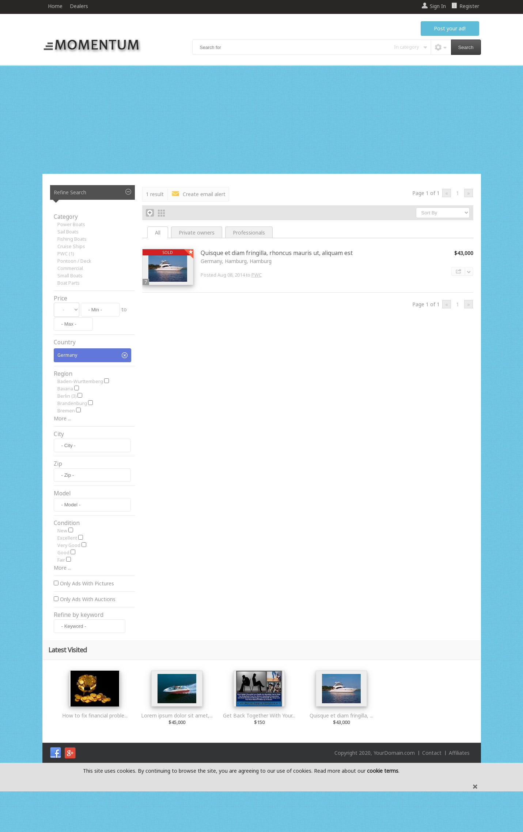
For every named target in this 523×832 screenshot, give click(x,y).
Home (55, 6)
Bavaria (65, 389)
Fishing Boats (72, 239)
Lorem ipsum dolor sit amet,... (177, 756)
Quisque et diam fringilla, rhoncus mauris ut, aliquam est (277, 253)
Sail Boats (68, 232)
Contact (431, 793)
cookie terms (382, 811)
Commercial (70, 268)
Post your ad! (450, 28)
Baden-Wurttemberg (80, 381)
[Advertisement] (261, 121)
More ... (62, 418)
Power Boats (71, 224)
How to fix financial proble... (95, 756)
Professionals (249, 232)
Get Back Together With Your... (259, 756)
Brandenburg (72, 403)
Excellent (67, 579)
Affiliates (459, 793)
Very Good (68, 586)
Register (469, 6)
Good (63, 593)
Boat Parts (68, 283)
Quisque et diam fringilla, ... (341, 756)
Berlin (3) (66, 396)
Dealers (79, 6)
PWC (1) (65, 254)
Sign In (438, 6)
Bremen (66, 411)
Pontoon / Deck (74, 261)
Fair (61, 600)
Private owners (197, 232)
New (62, 571)
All (157, 232)
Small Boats (70, 276)
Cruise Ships (71, 246)
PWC (256, 275)
